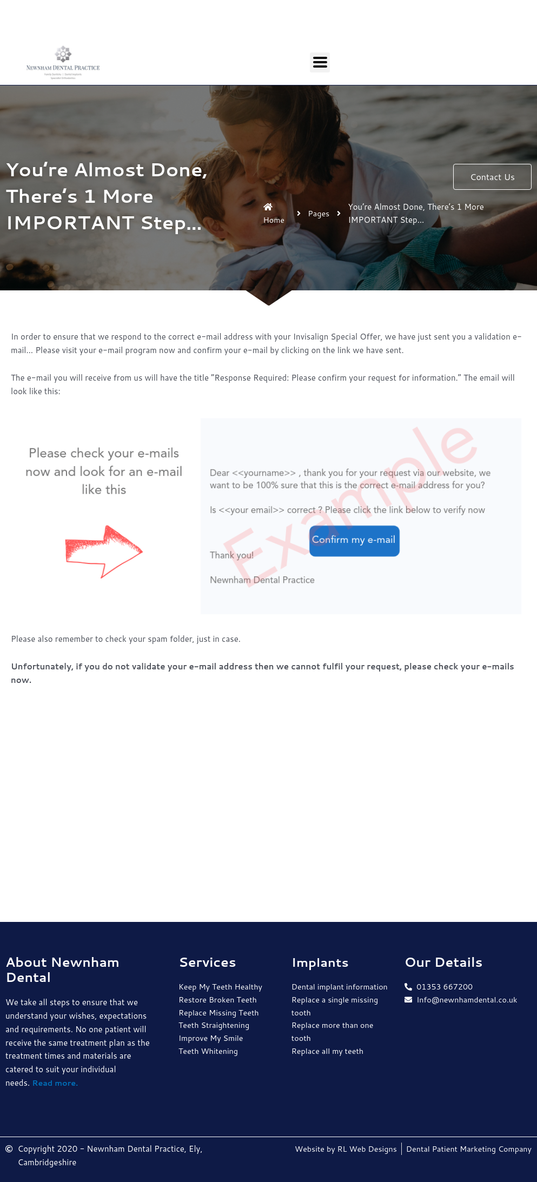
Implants (321, 962)
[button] (492, 177)
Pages (320, 213)
